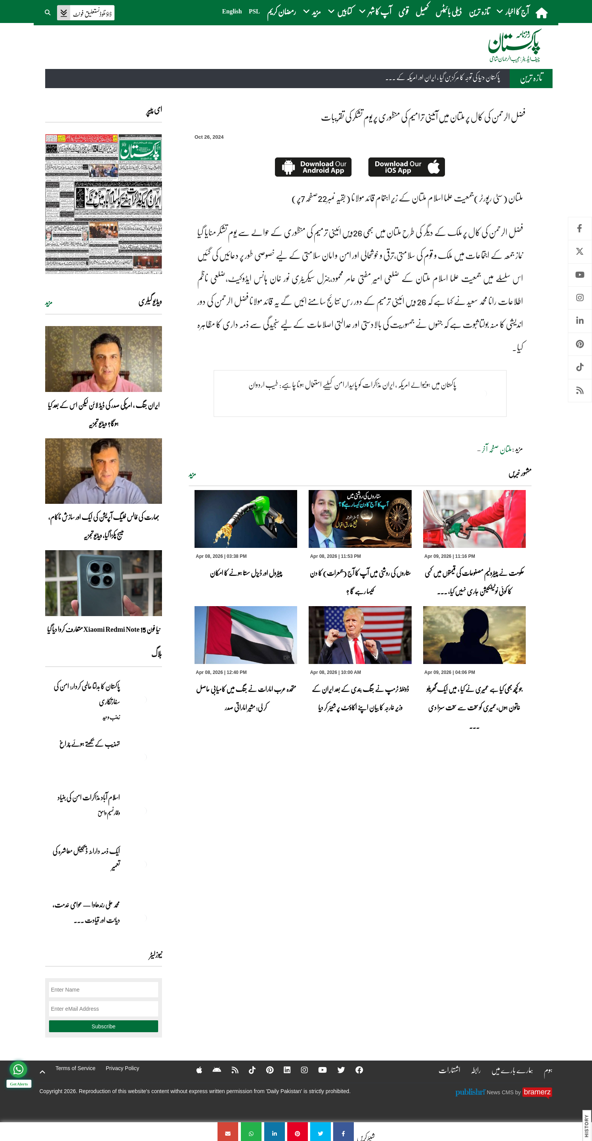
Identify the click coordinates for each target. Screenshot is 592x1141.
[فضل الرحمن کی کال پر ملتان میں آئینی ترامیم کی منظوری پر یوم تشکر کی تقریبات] (343, 1131)
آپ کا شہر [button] (375, 11)
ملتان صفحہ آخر (497, 449)
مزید (192, 474)
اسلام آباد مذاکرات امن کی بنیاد (88, 797)
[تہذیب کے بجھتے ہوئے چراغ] (143, 757)
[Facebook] (354, 1070)
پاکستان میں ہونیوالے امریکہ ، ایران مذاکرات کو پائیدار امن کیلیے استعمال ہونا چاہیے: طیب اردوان (352, 384)
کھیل (421, 11)
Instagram (580, 298)
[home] (542, 12)
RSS (580, 390)
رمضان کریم (281, 11)
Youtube (580, 275)
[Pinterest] (264, 1070)
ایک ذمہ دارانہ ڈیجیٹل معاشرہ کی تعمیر (86, 858)
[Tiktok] (247, 1070)
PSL (254, 11)
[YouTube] (317, 1070)
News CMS (501, 1092)
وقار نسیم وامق (109, 813)
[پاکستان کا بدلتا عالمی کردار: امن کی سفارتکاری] (143, 700)
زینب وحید (111, 717)
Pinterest (580, 344)
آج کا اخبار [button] (512, 11)
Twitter (580, 251)
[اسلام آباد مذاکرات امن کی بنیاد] (143, 811)
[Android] (212, 1070)
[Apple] (194, 1070)
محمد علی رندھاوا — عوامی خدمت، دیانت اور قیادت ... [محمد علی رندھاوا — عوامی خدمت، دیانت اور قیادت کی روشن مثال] (86, 912)
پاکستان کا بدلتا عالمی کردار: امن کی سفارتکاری (87, 694)
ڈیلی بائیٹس (448, 11)
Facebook (580, 228)
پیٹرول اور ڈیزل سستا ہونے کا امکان (246, 572)
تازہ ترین (479, 11)
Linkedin (580, 321)
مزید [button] (312, 11)
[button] (48, 11)
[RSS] (230, 1070)
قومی (403, 11)
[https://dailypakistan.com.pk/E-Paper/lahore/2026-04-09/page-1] (103, 204)
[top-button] (42, 1072)
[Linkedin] (282, 1070)
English (232, 11)
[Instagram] (299, 1070)
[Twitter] (336, 1070)
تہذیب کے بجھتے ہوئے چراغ (89, 743)
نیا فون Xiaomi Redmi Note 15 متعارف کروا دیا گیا (103, 629)
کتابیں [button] (340, 11)
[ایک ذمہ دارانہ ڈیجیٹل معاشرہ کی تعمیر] (143, 864)
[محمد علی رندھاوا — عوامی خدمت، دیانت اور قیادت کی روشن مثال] (143, 918)
